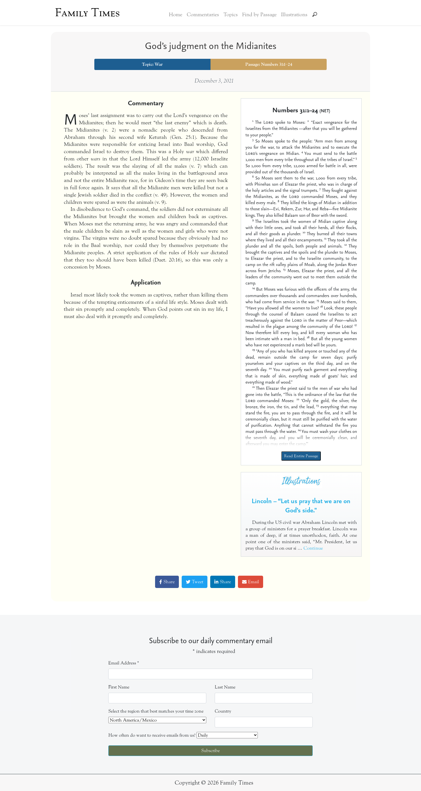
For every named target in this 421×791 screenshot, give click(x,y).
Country (223, 711)
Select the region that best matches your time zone (156, 711)
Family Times (87, 12)
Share (167, 581)
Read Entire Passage (301, 456)
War (159, 64)
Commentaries (203, 14)
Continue (313, 548)
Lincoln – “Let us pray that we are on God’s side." (301, 505)
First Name (118, 687)
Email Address (123, 663)
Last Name (225, 687)
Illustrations (294, 14)
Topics (230, 14)
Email (250, 581)
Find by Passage (259, 14)
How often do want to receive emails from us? (151, 735)
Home (175, 14)
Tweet (194, 581)
